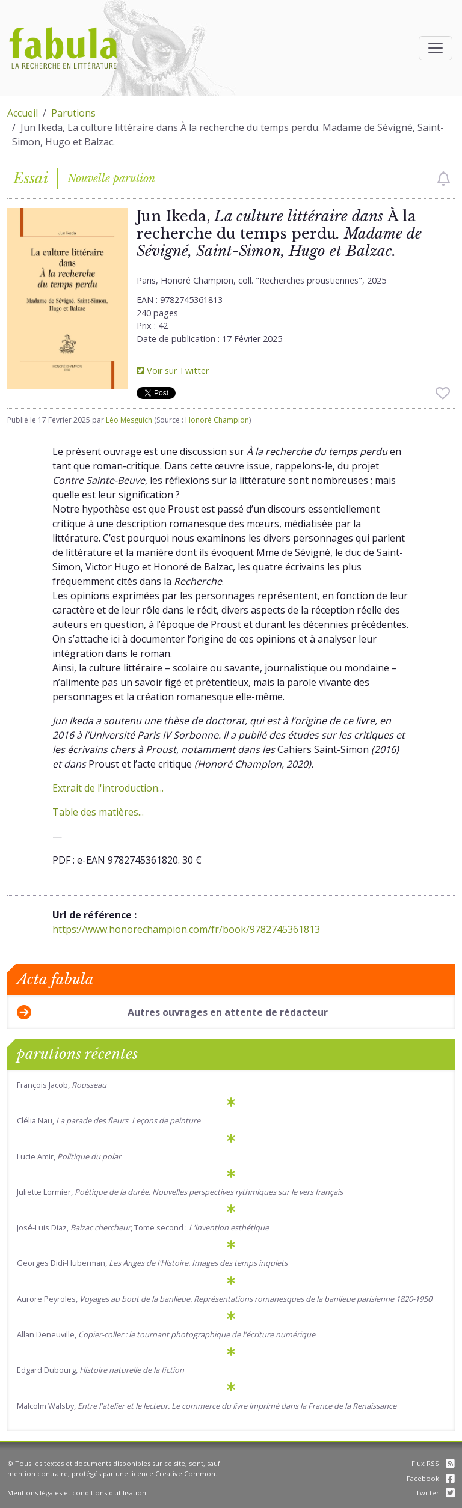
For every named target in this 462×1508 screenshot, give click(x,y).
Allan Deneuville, (166, 1334)
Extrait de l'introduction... (108, 788)
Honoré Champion (217, 420)
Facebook (431, 1478)
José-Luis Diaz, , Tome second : (143, 1227)
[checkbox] (443, 178)
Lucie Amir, (69, 1156)
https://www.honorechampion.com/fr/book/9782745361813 (186, 929)
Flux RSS (433, 1463)
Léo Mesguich (129, 420)
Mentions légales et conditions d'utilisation (76, 1492)
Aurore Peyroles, (224, 1298)
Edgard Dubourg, (100, 1369)
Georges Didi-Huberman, (152, 1262)
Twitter (435, 1492)
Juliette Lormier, (180, 1191)
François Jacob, (61, 1084)
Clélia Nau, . (108, 1120)
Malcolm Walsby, (206, 1405)
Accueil (22, 113)
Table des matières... (98, 812)
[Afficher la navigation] (435, 48)
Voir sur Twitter (173, 370)
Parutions (73, 113)
